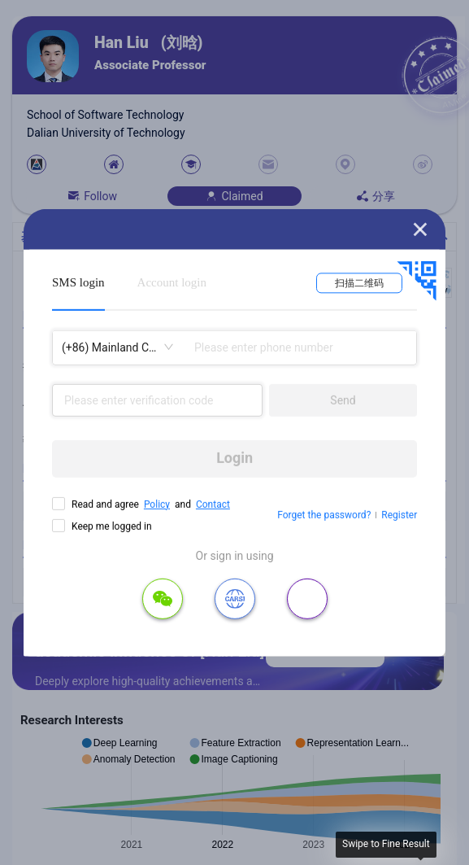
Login (234, 457)
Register (399, 515)
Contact (213, 503)
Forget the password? (324, 515)
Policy (157, 503)
